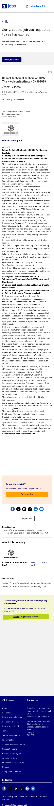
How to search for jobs (12, 717)
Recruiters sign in (10, 721)
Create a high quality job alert (28, 616)
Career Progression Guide (13, 744)
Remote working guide (12, 753)
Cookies (5, 767)
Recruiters (6, 712)
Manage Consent (9, 749)
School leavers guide (11, 735)
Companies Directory (11, 771)
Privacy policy (8, 740)
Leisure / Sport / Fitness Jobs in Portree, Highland (23, 586)
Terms (5, 730)
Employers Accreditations (13, 762)
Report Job (27, 518)
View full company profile (39, 563)
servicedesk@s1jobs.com (38, 716)
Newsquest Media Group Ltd (14, 805)
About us (6, 708)
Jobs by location (9, 758)
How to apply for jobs (11, 726)
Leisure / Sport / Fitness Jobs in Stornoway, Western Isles (26, 583)
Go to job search (11, 59)
